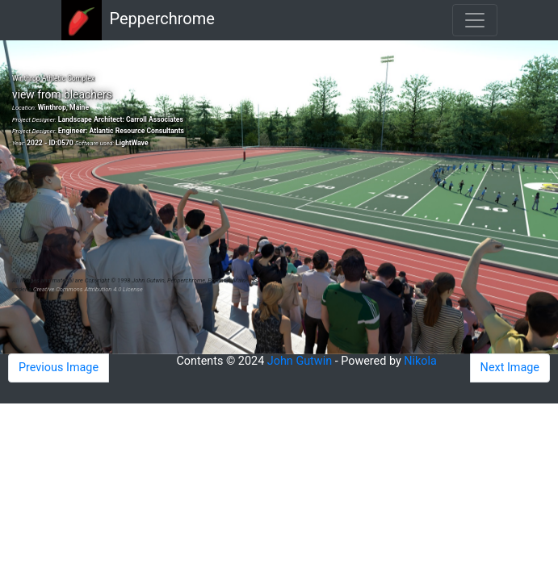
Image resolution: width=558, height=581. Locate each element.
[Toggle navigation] (474, 20)
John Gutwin (299, 361)
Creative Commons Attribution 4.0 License (88, 289)
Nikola (420, 361)
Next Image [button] (509, 367)
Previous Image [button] (59, 367)
